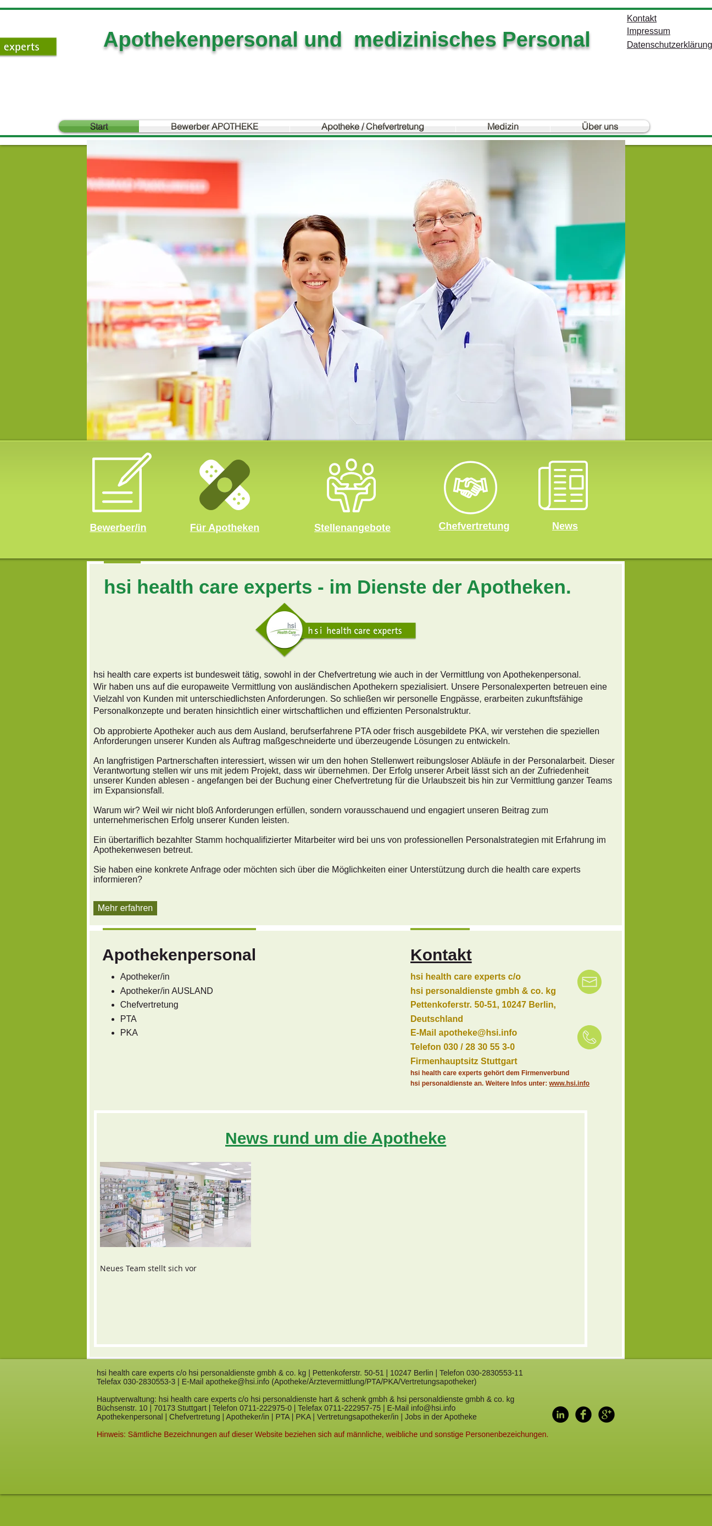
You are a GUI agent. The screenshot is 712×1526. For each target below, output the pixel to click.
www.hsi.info (569, 1083)
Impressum (648, 31)
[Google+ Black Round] (606, 1414)
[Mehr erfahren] (125, 908)
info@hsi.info (433, 1408)
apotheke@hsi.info (478, 1032)
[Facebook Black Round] (583, 1414)
